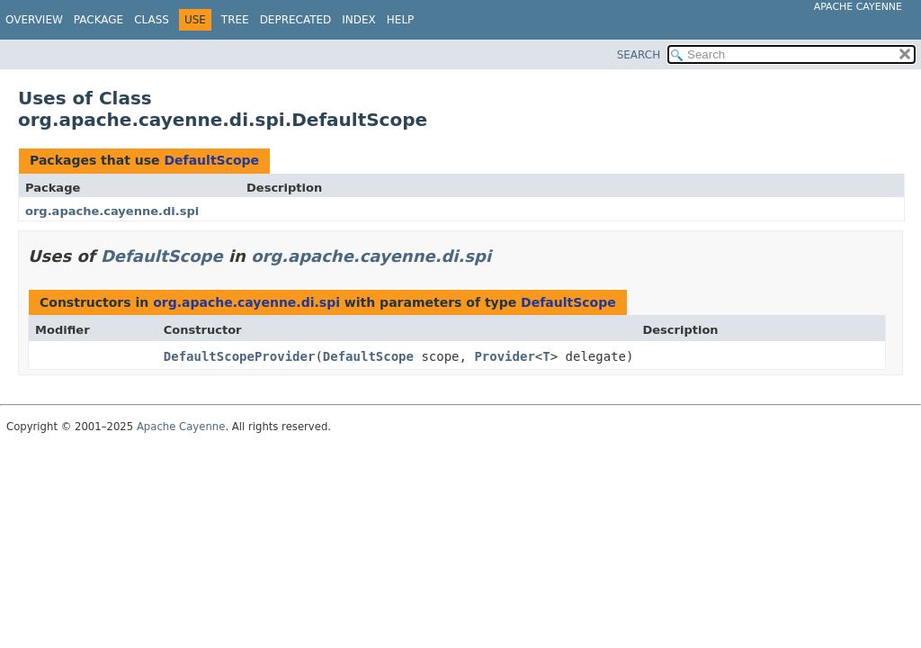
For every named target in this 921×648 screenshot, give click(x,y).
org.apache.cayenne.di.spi (112, 211)
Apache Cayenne (858, 7)
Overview (34, 20)
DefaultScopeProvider (240, 356)
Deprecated (296, 20)
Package (98, 20)
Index (359, 20)
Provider (504, 356)
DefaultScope (211, 160)
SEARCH (639, 55)
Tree (235, 20)
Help (401, 20)
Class (151, 20)
